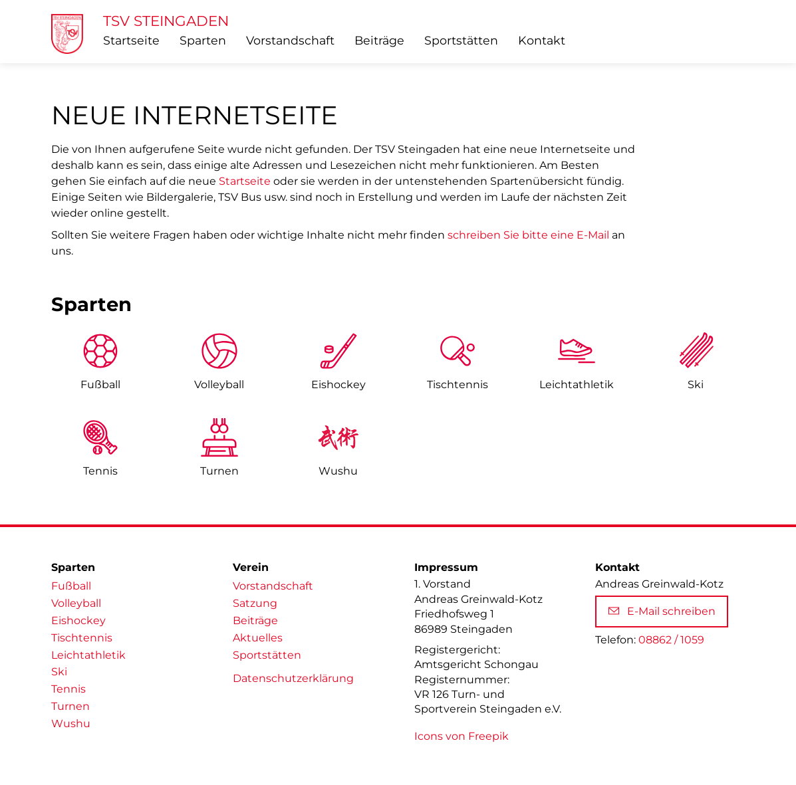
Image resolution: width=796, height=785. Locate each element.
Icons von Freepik (461, 736)
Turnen (219, 471)
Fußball (100, 384)
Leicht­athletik (576, 384)
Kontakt (541, 40)
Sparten (203, 40)
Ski (696, 384)
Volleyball (219, 384)
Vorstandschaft (290, 40)
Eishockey (338, 384)
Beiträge (379, 40)
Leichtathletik (88, 655)
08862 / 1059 (671, 639)
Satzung (255, 603)
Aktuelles (258, 637)
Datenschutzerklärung (293, 678)
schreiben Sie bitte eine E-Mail (528, 235)
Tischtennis (457, 384)
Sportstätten (461, 40)
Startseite (131, 40)
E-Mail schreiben (662, 611)
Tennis (100, 471)
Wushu (338, 471)
